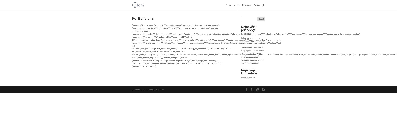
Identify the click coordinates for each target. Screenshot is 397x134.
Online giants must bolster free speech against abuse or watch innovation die (253, 41)
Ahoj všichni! (246, 34)
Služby (236, 5)
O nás (228, 5)
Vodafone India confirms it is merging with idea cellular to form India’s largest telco (252, 51)
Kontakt (257, 5)
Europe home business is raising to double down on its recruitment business (252, 60)
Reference (246, 5)
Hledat (261, 19)
